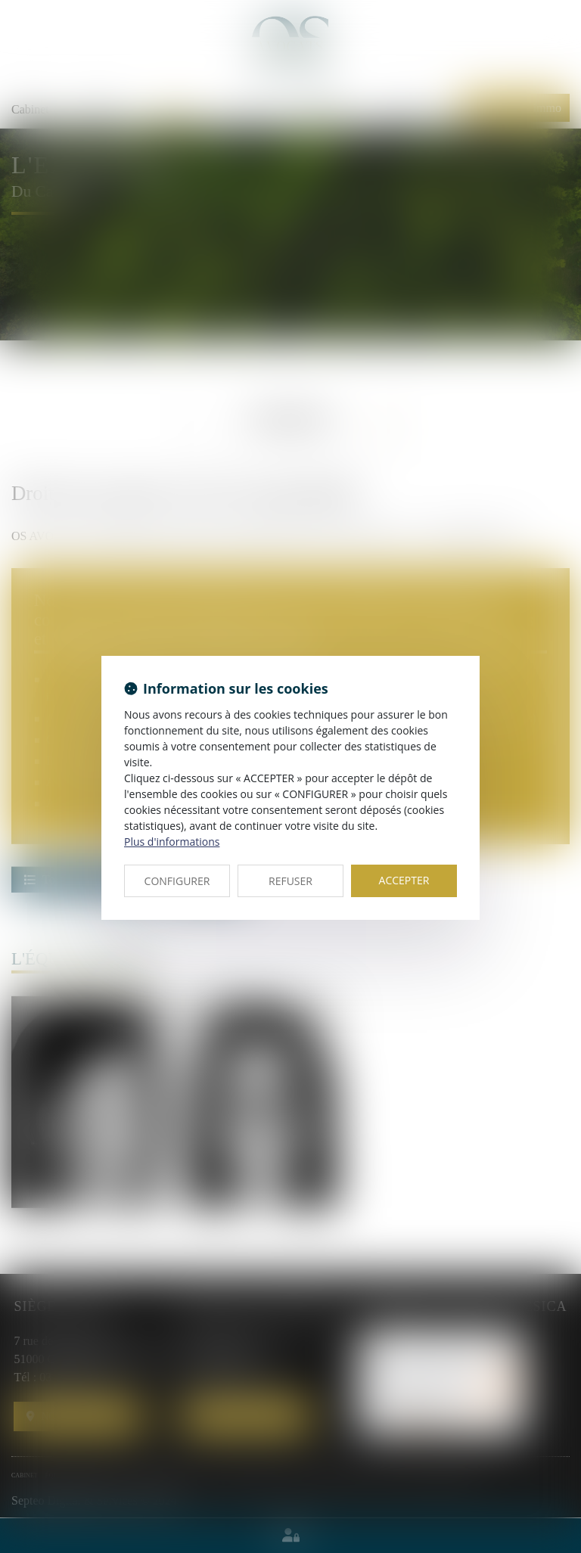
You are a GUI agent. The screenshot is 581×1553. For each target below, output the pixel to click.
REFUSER (290, 881)
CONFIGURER (177, 881)
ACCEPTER (404, 880)
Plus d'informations (171, 841)
